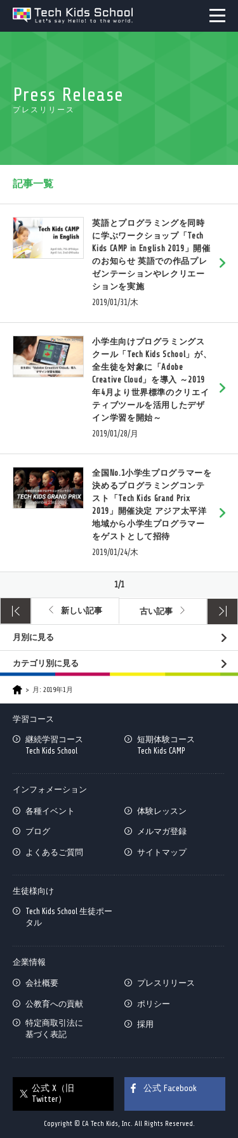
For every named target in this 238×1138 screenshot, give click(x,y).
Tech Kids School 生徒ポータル (68, 916)
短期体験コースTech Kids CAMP (166, 745)
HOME (17, 690)
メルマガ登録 (162, 831)
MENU (217, 15)
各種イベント (50, 811)
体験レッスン (162, 811)
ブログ (37, 831)
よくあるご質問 (54, 852)
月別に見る (33, 637)
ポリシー (153, 1004)
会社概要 (41, 983)
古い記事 (156, 611)
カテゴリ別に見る (46, 663)
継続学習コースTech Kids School (54, 745)
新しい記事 (81, 610)
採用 (145, 1024)
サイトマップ (162, 852)
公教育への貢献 (54, 1004)
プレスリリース (166, 983)
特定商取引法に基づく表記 (54, 1028)
